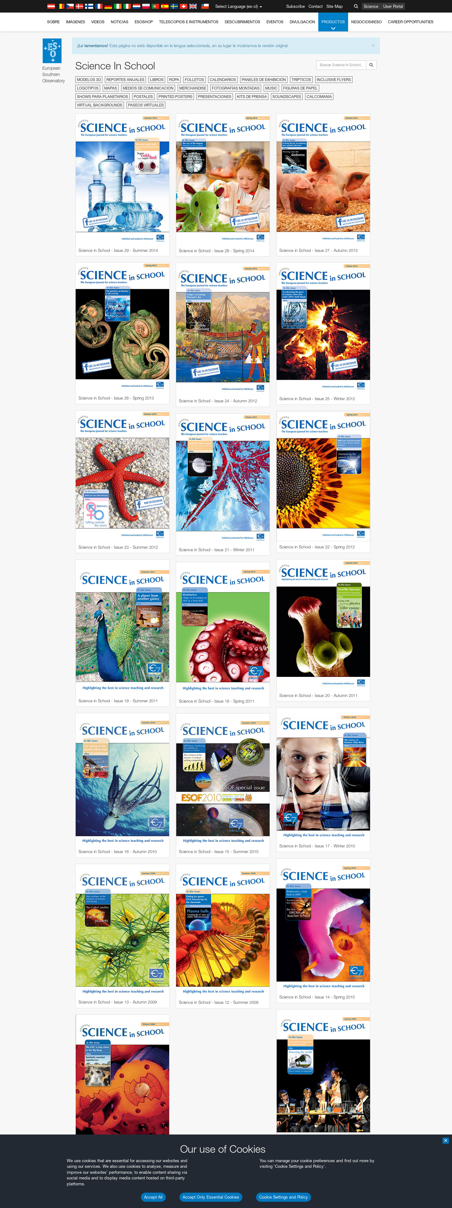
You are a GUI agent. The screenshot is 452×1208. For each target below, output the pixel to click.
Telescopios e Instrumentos (188, 21)
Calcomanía (319, 96)
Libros (157, 79)
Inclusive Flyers (334, 79)
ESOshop (144, 21)
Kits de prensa (252, 96)
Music (271, 88)
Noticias (119, 21)
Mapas (110, 88)
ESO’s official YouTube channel (193, 731)
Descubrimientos (242, 21)
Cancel (96, 957)
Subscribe (295, 6)
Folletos (194, 79)
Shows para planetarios (102, 96)
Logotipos (88, 88)
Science (371, 6)
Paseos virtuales (146, 105)
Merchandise (192, 88)
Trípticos (301, 79)
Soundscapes (286, 96)
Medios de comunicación (148, 88)
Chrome (71, 847)
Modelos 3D (89, 79)
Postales (143, 96)
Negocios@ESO (366, 21)
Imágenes (75, 21)
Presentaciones (214, 96)
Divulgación (302, 21)
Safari (69, 864)
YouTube (59, 731)
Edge (68, 852)
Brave (69, 841)
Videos (98, 21)
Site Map (334, 6)
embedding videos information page (102, 743)
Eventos (274, 21)
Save (65, 957)
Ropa (174, 79)
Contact (316, 6)
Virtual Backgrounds (99, 105)
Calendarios (223, 79)
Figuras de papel (300, 88)
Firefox (69, 858)
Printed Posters (175, 96)
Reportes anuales (125, 79)
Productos (333, 25)
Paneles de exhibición (264, 79)
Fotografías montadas (236, 88)
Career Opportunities (410, 21)
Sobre (53, 21)
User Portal (393, 6)
